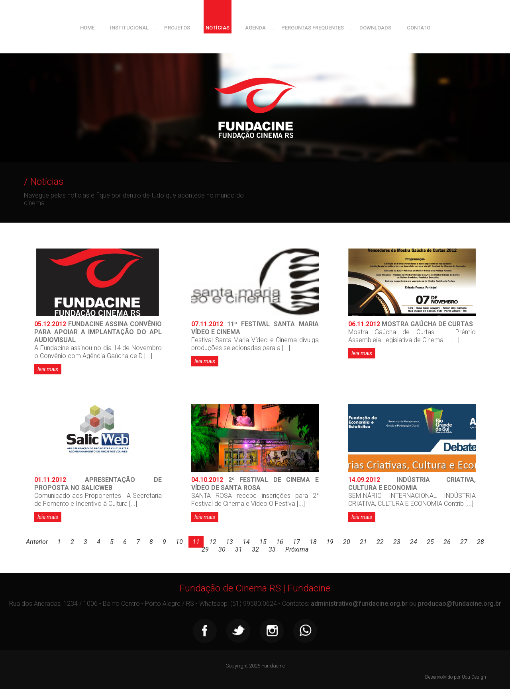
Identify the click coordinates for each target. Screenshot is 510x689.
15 (263, 542)
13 (229, 542)
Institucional (129, 28)
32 (255, 549)
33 (272, 549)
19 (329, 542)
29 (205, 549)
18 (313, 542)
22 (380, 542)
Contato (418, 28)
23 (396, 542)
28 (480, 542)
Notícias (218, 28)
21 (363, 542)
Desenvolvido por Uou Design (455, 677)
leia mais (47, 369)
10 (179, 542)
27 (463, 542)
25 (430, 542)
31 (238, 549)
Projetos (177, 28)
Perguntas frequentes (312, 28)
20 (346, 542)
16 (279, 542)
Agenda (255, 28)
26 (447, 542)
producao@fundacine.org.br (459, 603)
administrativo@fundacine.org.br (359, 603)
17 (296, 542)
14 (246, 542)
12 (212, 542)
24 (413, 542)
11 (196, 542)
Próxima (296, 549)
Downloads (375, 28)
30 (222, 549)
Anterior (37, 542)
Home (87, 28)
